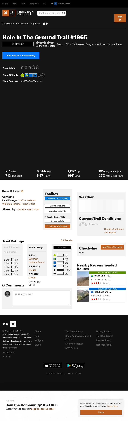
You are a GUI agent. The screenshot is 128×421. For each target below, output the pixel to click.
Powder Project (104, 340)
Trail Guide (8, 23)
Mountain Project (74, 343)
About (38, 331)
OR (67, 44)
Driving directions (57, 206)
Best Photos (22, 23)
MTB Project (71, 348)
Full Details (66, 240)
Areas (59, 44)
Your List (37, 81)
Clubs (38, 344)
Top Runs (35, 23)
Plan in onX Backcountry (57, 198)
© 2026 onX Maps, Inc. (56, 373)
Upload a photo (57, 221)
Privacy (78, 373)
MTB (14, 4)
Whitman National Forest (110, 44)
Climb (5, 4)
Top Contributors (74, 331)
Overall (32, 277)
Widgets (39, 340)
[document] (101, 408)
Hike (23, 4)
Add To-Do (26, 81)
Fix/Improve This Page (57, 226)
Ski (45, 4)
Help (37, 335)
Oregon (32, 269)
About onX (8, 352)
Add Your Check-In (112, 247)
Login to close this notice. (43, 409)
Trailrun (34, 4)
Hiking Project (103, 331)
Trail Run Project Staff (28, 209)
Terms (70, 373)
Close (101, 412)
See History (110, 232)
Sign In (120, 18)
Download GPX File (57, 211)
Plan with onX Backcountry (21, 55)
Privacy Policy (112, 406)
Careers (7, 356)
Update (114, 229)
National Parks (103, 344)
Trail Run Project (104, 335)
